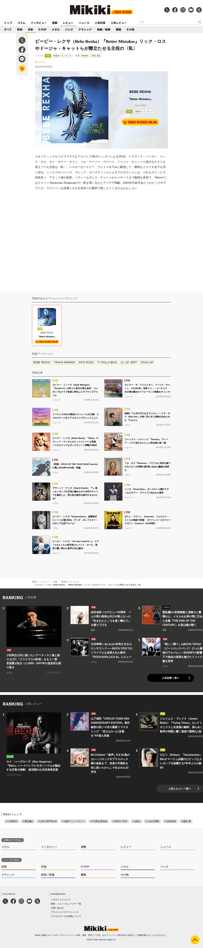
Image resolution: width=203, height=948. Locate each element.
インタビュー (39, 23)
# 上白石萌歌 (152, 821)
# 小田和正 (11, 821)
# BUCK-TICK (120, 821)
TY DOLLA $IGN (107, 362)
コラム (21, 23)
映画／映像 (103, 29)
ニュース (84, 23)
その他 (130, 29)
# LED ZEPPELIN (47, 821)
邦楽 (19, 29)
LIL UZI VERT (129, 362)
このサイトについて (60, 899)
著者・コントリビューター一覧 (66, 904)
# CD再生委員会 (98, 821)
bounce (85, 56)
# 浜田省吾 (170, 821)
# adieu (136, 821)
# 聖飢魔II (28, 821)
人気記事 (100, 23)
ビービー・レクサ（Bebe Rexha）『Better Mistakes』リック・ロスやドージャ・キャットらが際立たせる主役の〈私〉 (88, 585)
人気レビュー (119, 23)
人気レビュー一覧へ (179, 788)
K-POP (42, 29)
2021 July (95, 56)
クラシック (85, 29)
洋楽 (30, 29)
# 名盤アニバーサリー (73, 821)
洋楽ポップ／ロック (62, 56)
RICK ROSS (86, 362)
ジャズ (69, 29)
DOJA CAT (147, 362)
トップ (8, 23)
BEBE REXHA (41, 362)
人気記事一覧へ (170, 678)
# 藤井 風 (186, 821)
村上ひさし (41, 62)
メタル (56, 29)
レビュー (68, 23)
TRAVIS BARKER (64, 362)
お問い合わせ (57, 908)
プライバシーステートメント (65, 912)
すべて (8, 29)
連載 (54, 23)
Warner (138, 105)
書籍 (118, 29)
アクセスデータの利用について (66, 916)
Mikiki (34, 582)
